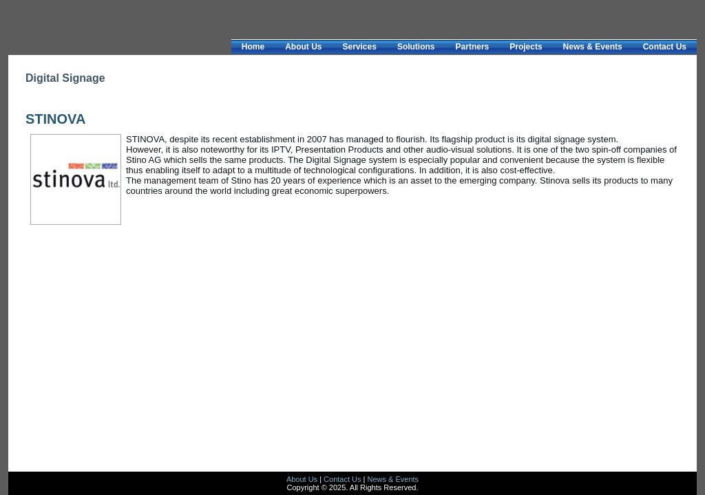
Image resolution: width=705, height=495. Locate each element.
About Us (303, 47)
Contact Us (664, 47)
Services (359, 47)
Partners (473, 47)
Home (253, 47)
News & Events (592, 47)
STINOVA (55, 118)
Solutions (416, 47)
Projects (525, 47)
